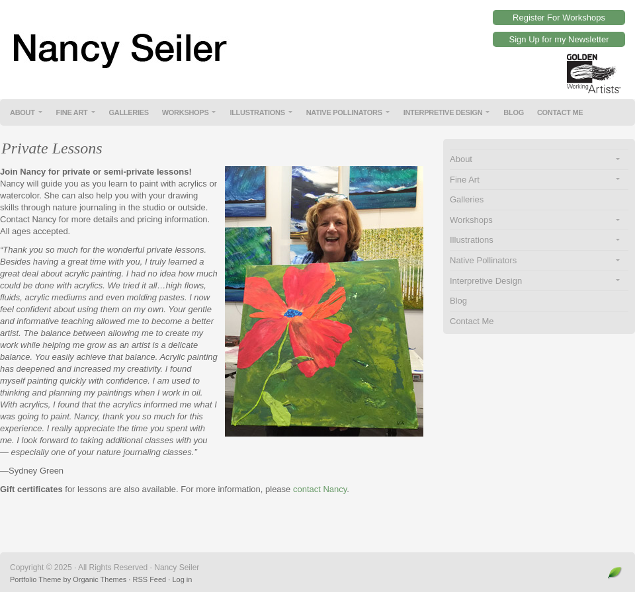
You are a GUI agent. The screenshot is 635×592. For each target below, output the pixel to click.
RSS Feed (149, 579)
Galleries (129, 112)
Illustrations (257, 112)
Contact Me (560, 112)
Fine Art (72, 112)
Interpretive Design (443, 112)
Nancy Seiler (317, 39)
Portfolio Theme (35, 579)
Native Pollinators (344, 112)
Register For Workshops (559, 17)
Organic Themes (99, 579)
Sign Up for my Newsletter (559, 39)
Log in (182, 579)
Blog (513, 112)
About (22, 112)
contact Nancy (320, 489)
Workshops (185, 112)
